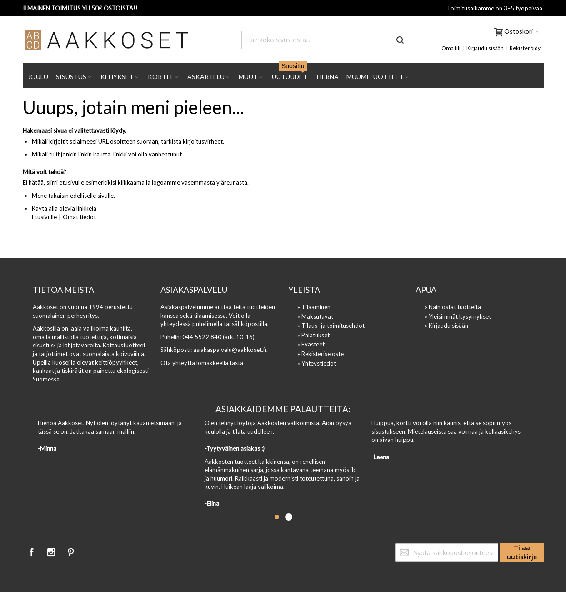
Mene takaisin (50, 195)
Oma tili (451, 48)
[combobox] (325, 40)
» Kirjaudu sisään (446, 325)
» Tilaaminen (314, 307)
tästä (236, 362)
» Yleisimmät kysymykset (458, 316)
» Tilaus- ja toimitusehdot (331, 325)
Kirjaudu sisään (485, 48)
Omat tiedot (79, 217)
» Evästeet (311, 344)
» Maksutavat (315, 316)
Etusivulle (44, 217)
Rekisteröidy (525, 48)
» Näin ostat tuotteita (453, 307)
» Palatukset (313, 335)
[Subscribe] (522, 552)
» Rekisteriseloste (320, 353)
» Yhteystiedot (316, 363)
